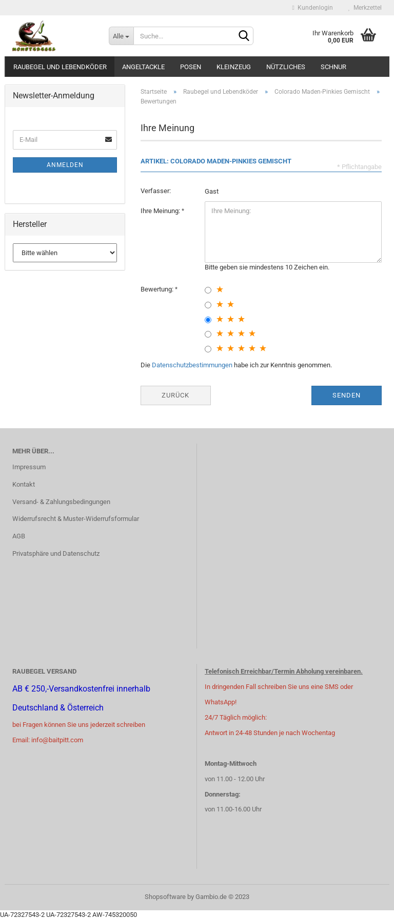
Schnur (333, 67)
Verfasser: (156, 191)
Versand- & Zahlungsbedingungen (61, 502)
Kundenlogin (312, 7)
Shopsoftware (165, 897)
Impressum (29, 467)
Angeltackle (143, 67)
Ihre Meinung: (161, 211)
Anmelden (65, 165)
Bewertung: (158, 289)
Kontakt (23, 484)
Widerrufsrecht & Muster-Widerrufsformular (75, 518)
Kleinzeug (233, 67)
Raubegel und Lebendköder (60, 67)
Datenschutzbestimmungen (192, 365)
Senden (346, 395)
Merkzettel (365, 7)
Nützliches (285, 67)
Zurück (175, 395)
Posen (190, 67)
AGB (18, 536)
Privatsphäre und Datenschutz (56, 553)
